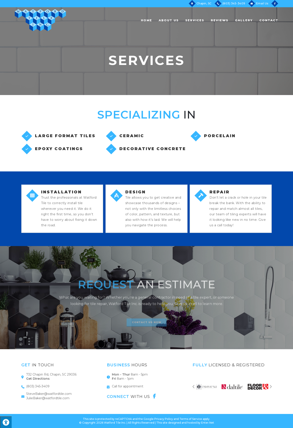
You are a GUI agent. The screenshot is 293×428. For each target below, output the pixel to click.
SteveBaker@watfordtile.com (49, 394)
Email (262, 3)
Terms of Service (190, 419)
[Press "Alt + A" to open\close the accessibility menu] (6, 422)
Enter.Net (207, 422)
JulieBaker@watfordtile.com (47, 398)
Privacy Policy (163, 419)
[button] (193, 387)
